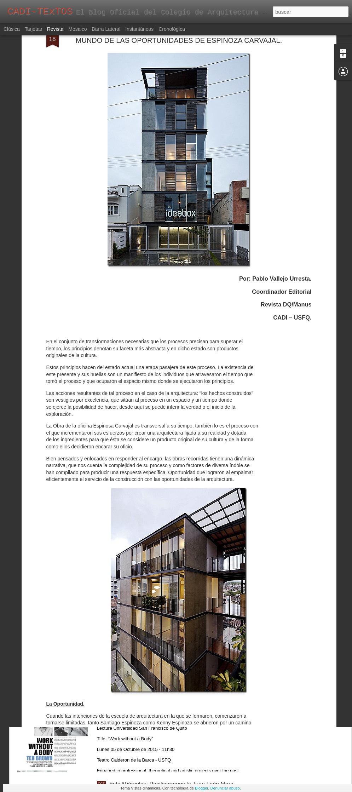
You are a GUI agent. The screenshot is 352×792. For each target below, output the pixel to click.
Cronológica (171, 29)
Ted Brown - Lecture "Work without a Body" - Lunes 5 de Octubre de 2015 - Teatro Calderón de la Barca (176, 707)
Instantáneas (139, 29)
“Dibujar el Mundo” (132, 623)
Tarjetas (33, 29)
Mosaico (77, 29)
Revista (55, 29)
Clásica (12, 29)
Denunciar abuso (225, 788)
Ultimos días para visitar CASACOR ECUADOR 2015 (176, 543)
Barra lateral (106, 29)
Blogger (201, 788)
